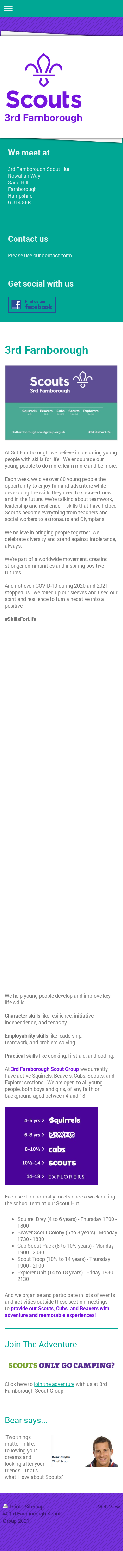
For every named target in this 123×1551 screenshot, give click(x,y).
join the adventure (54, 1384)
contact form (57, 255)
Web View (109, 1506)
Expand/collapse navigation (61, 8)
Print (12, 1506)
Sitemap (34, 1506)
